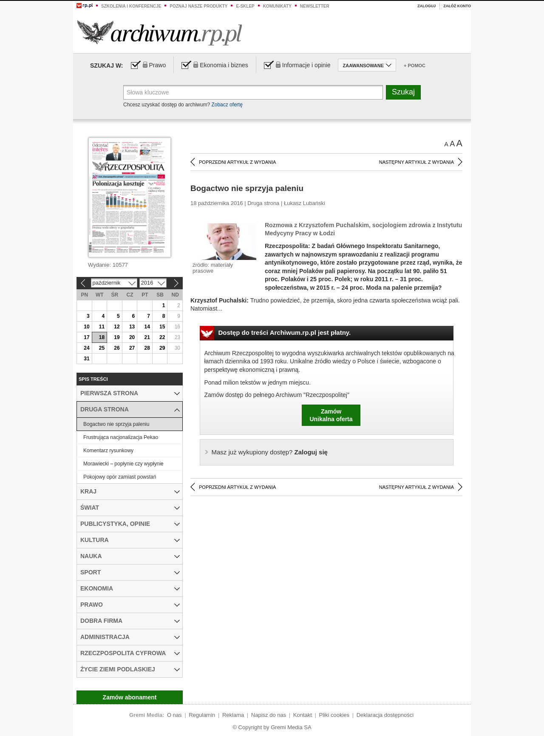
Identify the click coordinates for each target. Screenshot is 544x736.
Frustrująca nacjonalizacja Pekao (120, 437)
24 (86, 348)
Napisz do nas (268, 715)
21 (147, 337)
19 (116, 337)
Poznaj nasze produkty (198, 6)
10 (86, 327)
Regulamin (202, 715)
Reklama (233, 715)
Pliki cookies (334, 715)
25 (102, 348)
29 (162, 348)
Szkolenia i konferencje (131, 6)
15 (162, 327)
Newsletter (314, 6)
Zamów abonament (130, 697)
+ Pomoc (414, 65)
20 (132, 337)
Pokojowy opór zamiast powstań (119, 477)
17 (86, 337)
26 (116, 348)
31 (86, 359)
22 (162, 337)
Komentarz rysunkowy (108, 451)
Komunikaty (277, 6)
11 (102, 327)
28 (147, 348)
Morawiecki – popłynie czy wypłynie (123, 464)
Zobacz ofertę (226, 105)
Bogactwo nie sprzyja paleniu (116, 424)
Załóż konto (457, 6)
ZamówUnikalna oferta (330, 415)
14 (147, 327)
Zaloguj (426, 6)
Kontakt (302, 715)
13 (132, 327)
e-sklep (245, 6)
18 (102, 337)
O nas (174, 715)
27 (132, 348)
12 (116, 327)
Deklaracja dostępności (385, 715)
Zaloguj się (270, 452)
